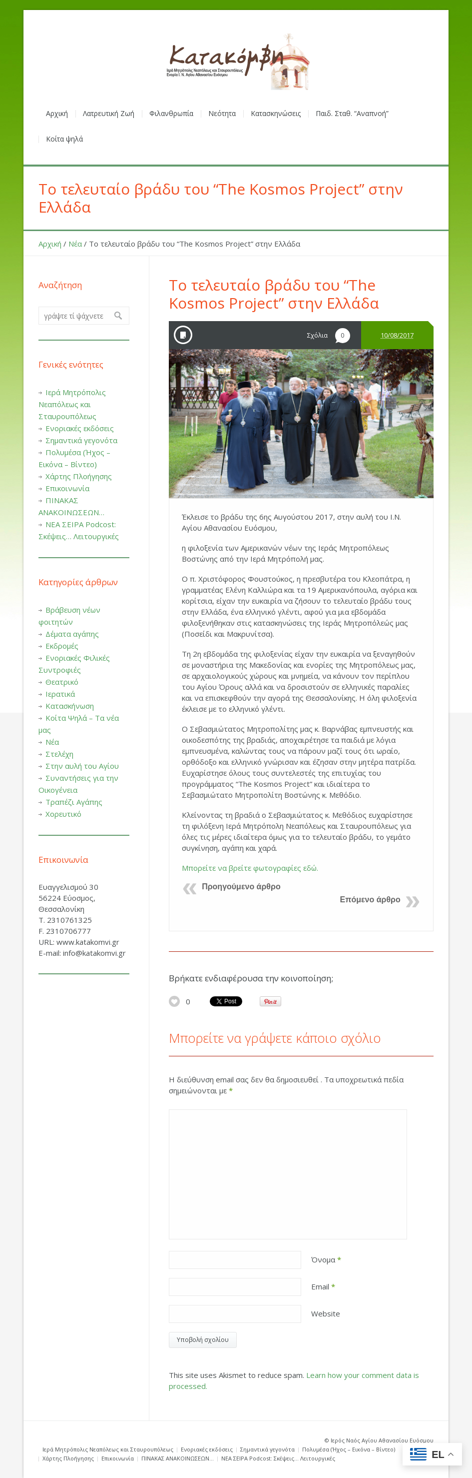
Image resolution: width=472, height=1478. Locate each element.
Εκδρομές (61, 646)
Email (323, 1286)
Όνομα (326, 1259)
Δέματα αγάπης (72, 634)
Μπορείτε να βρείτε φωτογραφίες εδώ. (250, 868)
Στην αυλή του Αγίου (82, 766)
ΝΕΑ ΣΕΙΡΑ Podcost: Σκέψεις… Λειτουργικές (278, 1458)
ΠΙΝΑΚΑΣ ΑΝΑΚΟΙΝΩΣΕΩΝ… (177, 1458)
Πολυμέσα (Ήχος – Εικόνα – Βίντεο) (348, 1449)
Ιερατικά (60, 694)
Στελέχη (59, 754)
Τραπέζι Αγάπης (73, 802)
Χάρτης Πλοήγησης (78, 476)
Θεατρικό (61, 682)
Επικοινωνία (67, 488)
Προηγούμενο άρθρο (241, 886)
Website (325, 1313)
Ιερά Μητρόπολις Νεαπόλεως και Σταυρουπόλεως (72, 404)
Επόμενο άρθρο (370, 899)
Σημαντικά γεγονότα (81, 440)
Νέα (75, 244)
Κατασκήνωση (69, 706)
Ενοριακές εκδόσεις (79, 428)
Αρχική (49, 244)
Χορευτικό (63, 814)
